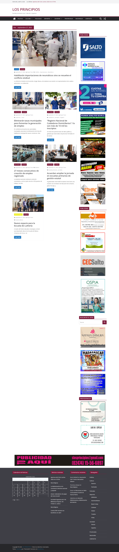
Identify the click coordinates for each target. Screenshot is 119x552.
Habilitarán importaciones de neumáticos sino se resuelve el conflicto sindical (42, 76)
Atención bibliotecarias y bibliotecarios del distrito (78, 500)
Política (20, 18)
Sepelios (93, 528)
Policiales (38, 18)
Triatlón (93, 514)
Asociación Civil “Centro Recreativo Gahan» (78, 479)
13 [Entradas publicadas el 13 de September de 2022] (19, 489)
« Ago (13, 500)
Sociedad (57, 18)
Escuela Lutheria (19, 220)
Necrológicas (54, 483)
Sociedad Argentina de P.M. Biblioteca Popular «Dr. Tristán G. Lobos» (58, 501)
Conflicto (37, 72)
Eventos (93, 483)
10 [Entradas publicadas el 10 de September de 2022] (39, 486)
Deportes (47, 18)
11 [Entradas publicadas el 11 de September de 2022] (45, 486)
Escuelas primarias (52, 170)
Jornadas (60, 170)
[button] (31, 19)
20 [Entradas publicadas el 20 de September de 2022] (19, 492)
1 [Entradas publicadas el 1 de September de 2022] (29, 482)
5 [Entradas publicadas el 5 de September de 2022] (13, 486)
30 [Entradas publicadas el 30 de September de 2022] (34, 495)
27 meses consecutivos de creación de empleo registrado (26, 173)
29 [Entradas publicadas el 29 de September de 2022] (29, 495)
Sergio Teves (30, 72)
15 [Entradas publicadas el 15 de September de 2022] (29, 489)
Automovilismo (95, 500)
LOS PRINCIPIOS (26, 9)
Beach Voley (94, 504)
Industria (37, 167)
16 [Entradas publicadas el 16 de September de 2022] (34, 489)
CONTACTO (88, 18)
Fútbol (93, 511)
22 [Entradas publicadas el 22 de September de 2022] (29, 492)
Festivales (94, 487)
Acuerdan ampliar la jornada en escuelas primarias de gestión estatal (60, 176)
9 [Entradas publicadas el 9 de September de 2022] (34, 486)
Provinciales (69, 18)
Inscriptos (57, 117)
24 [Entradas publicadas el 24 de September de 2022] (39, 492)
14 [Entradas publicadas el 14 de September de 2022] (24, 489)
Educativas (50, 164)
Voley (92, 517)
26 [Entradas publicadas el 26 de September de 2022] (14, 495)
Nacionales (79, 18)
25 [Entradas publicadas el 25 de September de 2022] (45, 492)
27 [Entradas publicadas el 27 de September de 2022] (19, 495)
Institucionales (18, 214)
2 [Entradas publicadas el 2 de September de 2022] (34, 482)
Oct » (17, 500)
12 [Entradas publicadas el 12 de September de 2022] (14, 489)
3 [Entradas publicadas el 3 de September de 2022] (39, 482)
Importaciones (43, 72)
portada (22, 69)
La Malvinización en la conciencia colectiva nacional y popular (59, 488)
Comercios (17, 117)
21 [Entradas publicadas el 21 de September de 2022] (24, 492)
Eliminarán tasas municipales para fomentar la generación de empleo (28, 123)
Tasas (22, 117)
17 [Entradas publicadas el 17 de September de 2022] (39, 489)
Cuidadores (51, 117)
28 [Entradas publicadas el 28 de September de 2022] (24, 495)
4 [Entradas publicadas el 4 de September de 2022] (44, 482)
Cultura (28, 18)
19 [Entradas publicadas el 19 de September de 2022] (14, 492)
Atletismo (94, 497)
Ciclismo (93, 507)
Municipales (17, 112)
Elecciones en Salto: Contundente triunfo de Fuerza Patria (78, 492)
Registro (62, 117)
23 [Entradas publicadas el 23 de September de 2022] (34, 492)
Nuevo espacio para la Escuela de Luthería (24, 224)
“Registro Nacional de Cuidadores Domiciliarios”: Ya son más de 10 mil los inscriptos (61, 124)
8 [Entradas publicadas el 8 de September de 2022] (29, 486)
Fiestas (93, 524)
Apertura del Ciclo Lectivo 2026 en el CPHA (44, 1)
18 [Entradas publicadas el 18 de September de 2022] (45, 489)
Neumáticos (50, 72)
